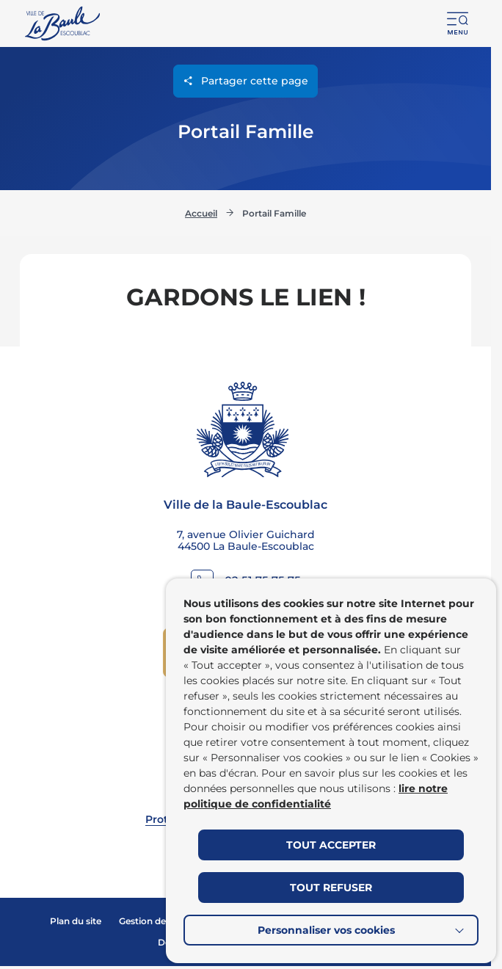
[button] (458, 23)
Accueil (201, 209)
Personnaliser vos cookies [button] (326, 930)
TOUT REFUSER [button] (331, 887)
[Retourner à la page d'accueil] (63, 23)
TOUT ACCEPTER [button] (331, 845)
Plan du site (75, 920)
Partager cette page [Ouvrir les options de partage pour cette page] (245, 81)
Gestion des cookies (163, 920)
